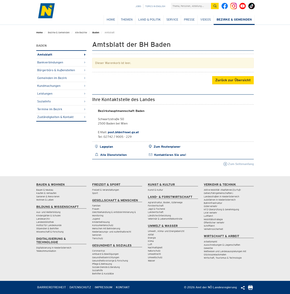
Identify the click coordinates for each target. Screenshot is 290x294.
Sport (95, 193)
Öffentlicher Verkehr (214, 222)
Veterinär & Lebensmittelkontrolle (165, 218)
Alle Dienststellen (113, 155)
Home (111, 19)
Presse (189, 19)
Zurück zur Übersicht (233, 80)
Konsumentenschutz (102, 225)
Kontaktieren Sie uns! (170, 155)
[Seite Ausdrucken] (250, 289)
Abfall (151, 234)
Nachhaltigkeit (155, 247)
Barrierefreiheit (51, 287)
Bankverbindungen (61, 62)
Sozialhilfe (97, 270)
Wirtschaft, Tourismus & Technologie (223, 257)
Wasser (151, 260)
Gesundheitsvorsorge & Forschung (110, 260)
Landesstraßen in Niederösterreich (221, 196)
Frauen (95, 208)
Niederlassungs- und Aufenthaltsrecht (111, 231)
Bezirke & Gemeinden (234, 19)
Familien (96, 205)
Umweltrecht (154, 254)
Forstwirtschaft (156, 205)
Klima (151, 241)
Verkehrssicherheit (213, 229)
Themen (127, 19)
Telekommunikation (46, 250)
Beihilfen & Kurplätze (103, 273)
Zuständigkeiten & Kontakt (61, 117)
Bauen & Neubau (44, 189)
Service (172, 19)
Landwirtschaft (155, 212)
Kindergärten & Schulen (48, 215)
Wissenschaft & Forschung (50, 231)
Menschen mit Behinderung (106, 228)
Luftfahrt (208, 215)
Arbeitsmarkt (210, 241)
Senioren (96, 234)
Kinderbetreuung (101, 222)
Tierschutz (97, 238)
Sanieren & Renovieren (48, 196)
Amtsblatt (61, 54)
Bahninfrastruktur (213, 203)
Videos (205, 19)
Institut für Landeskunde (48, 225)
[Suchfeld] (191, 6)
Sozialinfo (61, 101)
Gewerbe (208, 248)
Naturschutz (154, 250)
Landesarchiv (43, 218)
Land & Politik (149, 19)
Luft (150, 244)
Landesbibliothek (45, 222)
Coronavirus (98, 250)
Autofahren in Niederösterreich (220, 199)
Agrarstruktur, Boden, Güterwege (165, 202)
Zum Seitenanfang (238, 164)
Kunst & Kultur (155, 189)
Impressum (103, 287)
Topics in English (155, 6)
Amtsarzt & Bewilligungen (105, 254)
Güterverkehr (210, 206)
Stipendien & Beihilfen (47, 228)
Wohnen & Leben (45, 199)
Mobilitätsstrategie (213, 219)
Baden (95, 32)
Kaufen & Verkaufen (46, 193)
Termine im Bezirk (61, 109)
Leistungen (61, 93)
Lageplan (106, 146)
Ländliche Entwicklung (159, 215)
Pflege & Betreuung (102, 263)
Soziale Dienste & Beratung (106, 267)
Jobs (138, 6)
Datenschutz (80, 287)
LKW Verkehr (210, 212)
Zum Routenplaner (167, 146)
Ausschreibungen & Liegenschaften (222, 244)
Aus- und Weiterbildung (48, 212)
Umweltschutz (155, 257)
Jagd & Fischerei (156, 208)
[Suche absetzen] (215, 6)
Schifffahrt (209, 225)
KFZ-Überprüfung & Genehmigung (221, 209)
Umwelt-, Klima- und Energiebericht (166, 231)
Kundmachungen (61, 86)
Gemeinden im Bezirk (61, 78)
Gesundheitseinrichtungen (105, 257)
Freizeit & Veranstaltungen (105, 189)
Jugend (96, 218)
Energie (152, 237)
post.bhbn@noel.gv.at (123, 132)
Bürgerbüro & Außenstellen (61, 70)
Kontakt (123, 287)
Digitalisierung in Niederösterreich (53, 247)
